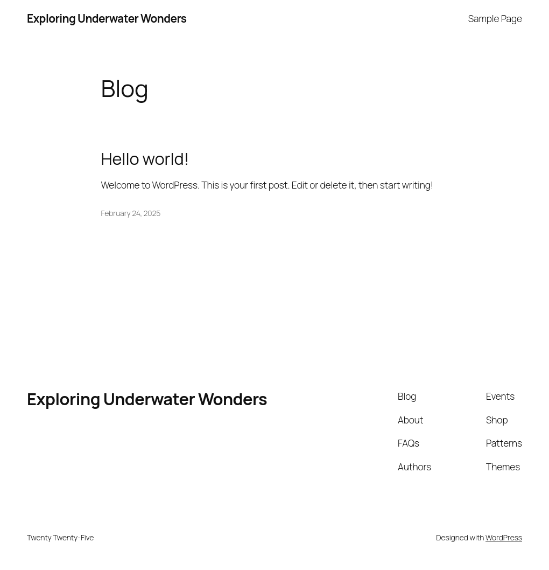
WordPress (503, 537)
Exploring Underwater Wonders (107, 18)
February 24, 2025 (131, 213)
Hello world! (145, 158)
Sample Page (495, 18)
